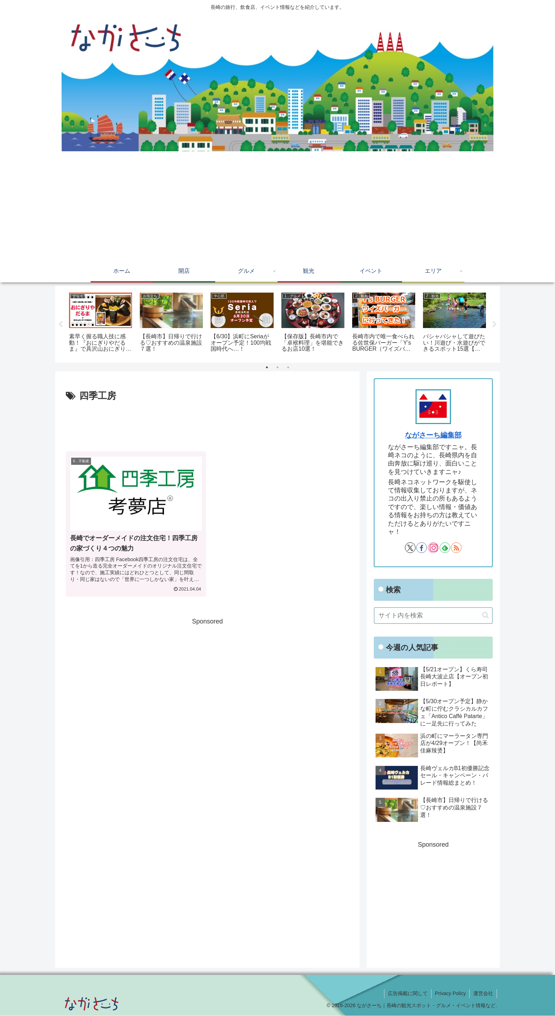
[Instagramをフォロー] (433, 548)
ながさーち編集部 (433, 435)
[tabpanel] (100, 323)
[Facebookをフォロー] (421, 548)
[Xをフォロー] (410, 548)
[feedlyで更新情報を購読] (445, 548)
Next (494, 324)
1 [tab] (266, 367)
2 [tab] (277, 367)
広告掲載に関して (408, 994)
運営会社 (483, 994)
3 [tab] (288, 367)
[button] (485, 615)
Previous (60, 324)
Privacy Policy (450, 994)
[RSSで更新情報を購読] (456, 548)
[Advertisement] (277, 208)
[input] (433, 615)
